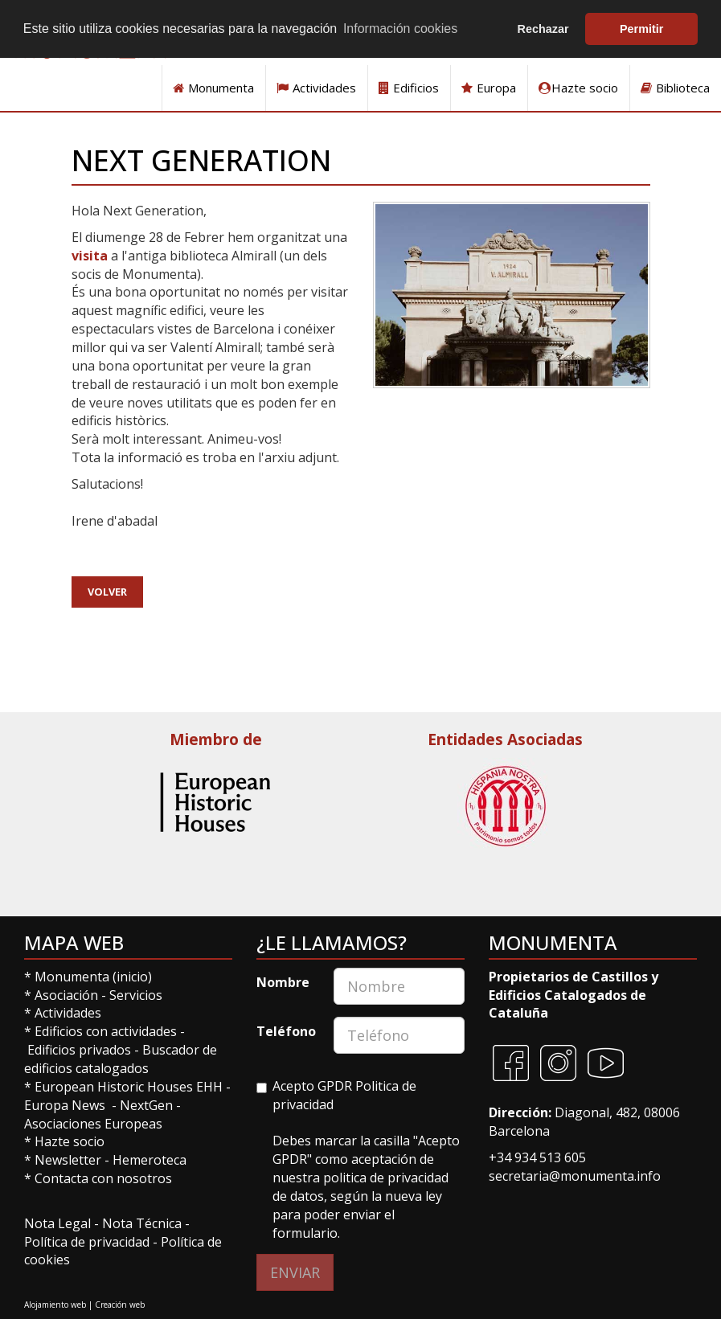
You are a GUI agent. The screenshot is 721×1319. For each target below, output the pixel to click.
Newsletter (69, 1160)
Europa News (64, 1105)
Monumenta (213, 88)
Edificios (409, 88)
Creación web (120, 1304)
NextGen (146, 1105)
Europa (488, 88)
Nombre (282, 982)
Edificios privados (79, 1050)
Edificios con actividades (106, 1031)
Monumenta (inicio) (95, 976)
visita (90, 255)
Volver (107, 591)
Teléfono (286, 1031)
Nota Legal (59, 1223)
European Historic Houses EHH (129, 1087)
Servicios (135, 995)
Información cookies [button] (400, 28)
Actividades (316, 88)
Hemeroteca (149, 1160)
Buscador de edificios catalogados (120, 1059)
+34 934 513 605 (537, 1157)
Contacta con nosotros (103, 1178)
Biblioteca (675, 88)
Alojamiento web (55, 1304)
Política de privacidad (87, 1242)
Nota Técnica (143, 1223)
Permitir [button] (641, 29)
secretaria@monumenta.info (575, 1176)
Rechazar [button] (543, 29)
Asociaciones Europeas (93, 1124)
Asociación (68, 995)
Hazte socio (578, 88)
